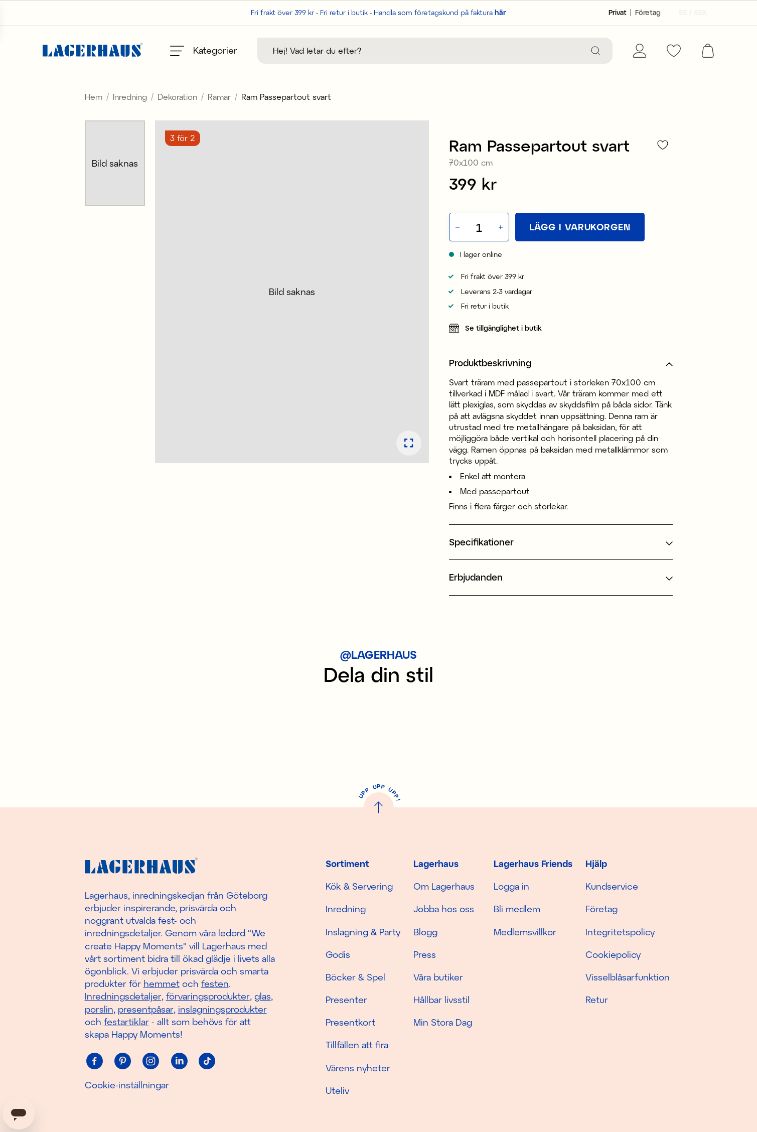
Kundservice (611, 886)
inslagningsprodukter (222, 1009)
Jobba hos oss (443, 909)
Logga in (511, 886)
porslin (99, 1009)
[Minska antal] (456, 249)
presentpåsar (146, 1009)
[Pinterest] (123, 1061)
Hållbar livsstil (441, 1000)
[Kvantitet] (479, 249)
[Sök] (595, 50)
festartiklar (126, 1021)
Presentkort (350, 1022)
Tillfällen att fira (357, 1045)
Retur (596, 1000)
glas (262, 996)
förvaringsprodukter (208, 996)
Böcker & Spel (355, 976)
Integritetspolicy (620, 931)
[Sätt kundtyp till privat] (617, 12)
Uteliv (337, 1090)
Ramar (219, 119)
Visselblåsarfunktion (627, 976)
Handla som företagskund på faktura (440, 12)
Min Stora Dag (442, 1022)
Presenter (346, 1000)
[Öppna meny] (203, 51)
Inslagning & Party (363, 931)
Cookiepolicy (613, 954)
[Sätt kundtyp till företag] (648, 12)
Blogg (425, 931)
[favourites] (674, 51)
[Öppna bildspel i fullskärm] (408, 465)
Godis (338, 954)
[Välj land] (690, 12)
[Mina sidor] (640, 51)
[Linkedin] (179, 1061)
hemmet (161, 983)
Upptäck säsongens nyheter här (378, 87)
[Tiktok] (207, 1061)
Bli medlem (517, 909)
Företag (601, 909)
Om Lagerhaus (444, 886)
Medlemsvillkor (525, 931)
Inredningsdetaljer (123, 996)
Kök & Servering (359, 886)
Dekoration (177, 119)
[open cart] (708, 51)
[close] (750, 82)
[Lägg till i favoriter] (663, 167)
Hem (93, 119)
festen (215, 983)
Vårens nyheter (358, 1067)
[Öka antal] (502, 249)
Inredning (130, 119)
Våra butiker (438, 976)
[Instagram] (151, 1061)
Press (424, 954)
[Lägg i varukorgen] (580, 249)
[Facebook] (95, 1061)
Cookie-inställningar (127, 1085)
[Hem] (93, 51)
